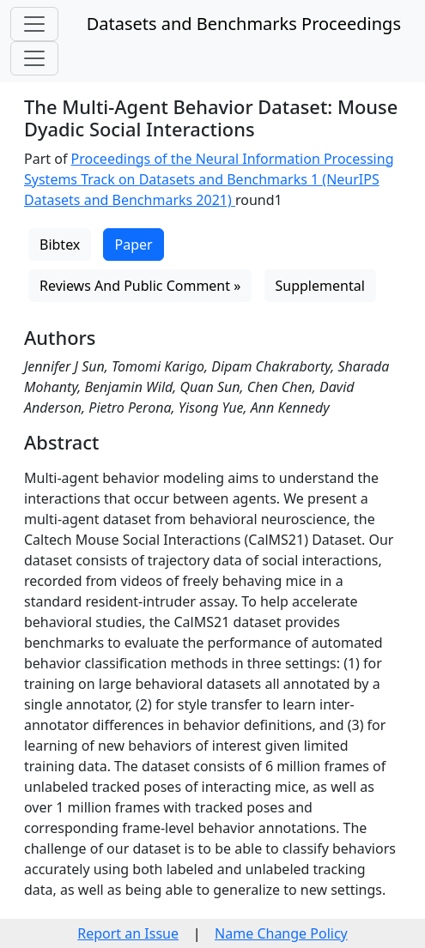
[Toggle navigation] (34, 24)
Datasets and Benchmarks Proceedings (244, 23)
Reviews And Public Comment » (139, 285)
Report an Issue (128, 933)
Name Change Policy (281, 933)
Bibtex (59, 244)
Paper (133, 244)
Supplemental (320, 285)
